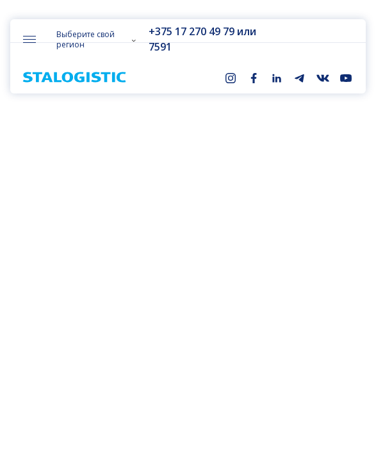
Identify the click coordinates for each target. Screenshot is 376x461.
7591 (158, 47)
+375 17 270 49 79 (190, 31)
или (244, 31)
